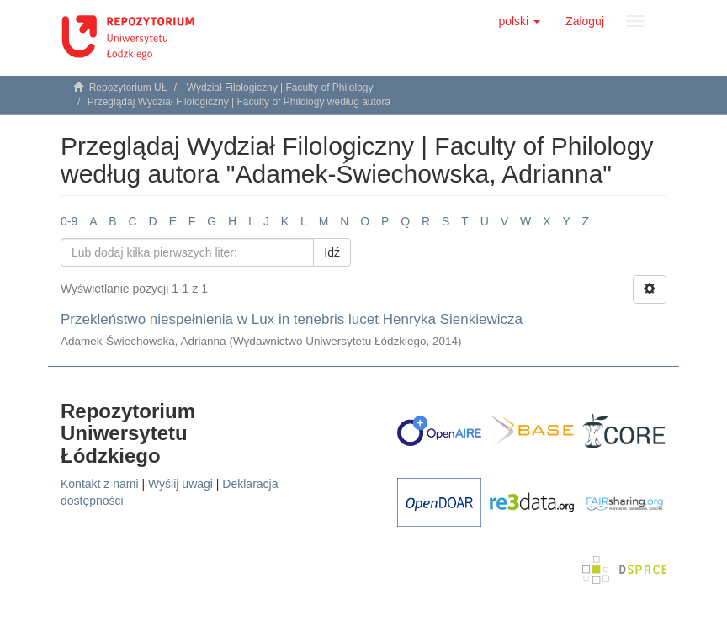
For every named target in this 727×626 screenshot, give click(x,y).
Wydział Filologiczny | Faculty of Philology (280, 87)
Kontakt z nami (100, 484)
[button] (519, 21)
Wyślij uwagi (180, 484)
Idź (332, 252)
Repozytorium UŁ (128, 87)
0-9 (69, 221)
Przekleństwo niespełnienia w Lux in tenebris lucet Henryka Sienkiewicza (292, 319)
